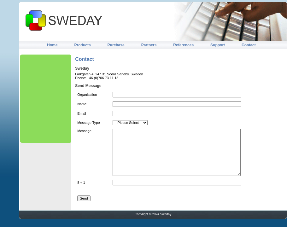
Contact (249, 45)
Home (52, 45)
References (183, 45)
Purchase (116, 45)
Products (82, 45)
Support (217, 45)
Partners (149, 45)
